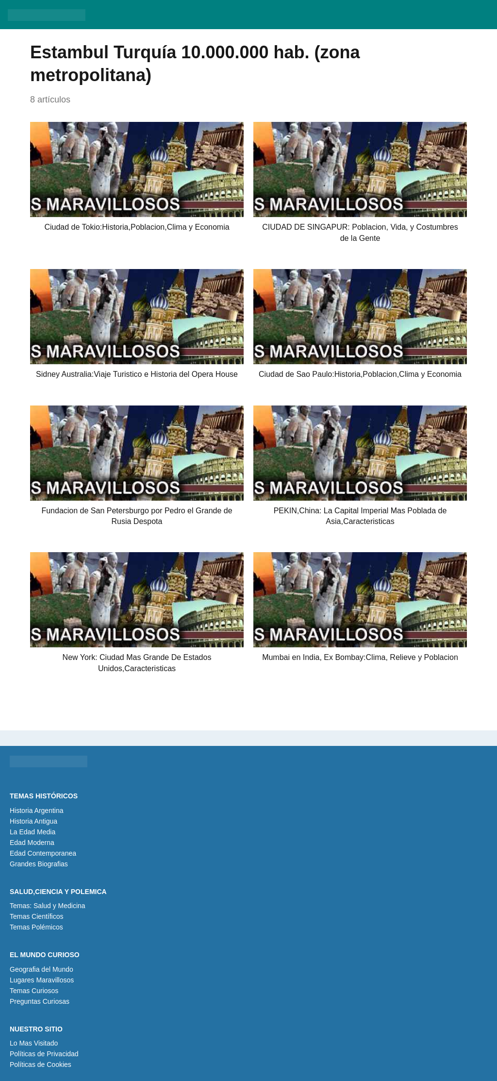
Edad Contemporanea (43, 853)
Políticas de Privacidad (44, 1054)
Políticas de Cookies (40, 1064)
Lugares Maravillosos (42, 980)
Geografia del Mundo (41, 969)
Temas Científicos (36, 916)
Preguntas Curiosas (39, 1001)
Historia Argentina (37, 810)
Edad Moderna (32, 842)
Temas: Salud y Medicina (47, 906)
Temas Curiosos (34, 991)
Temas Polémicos (36, 927)
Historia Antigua (33, 821)
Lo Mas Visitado (34, 1043)
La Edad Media (32, 832)
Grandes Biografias (39, 864)
